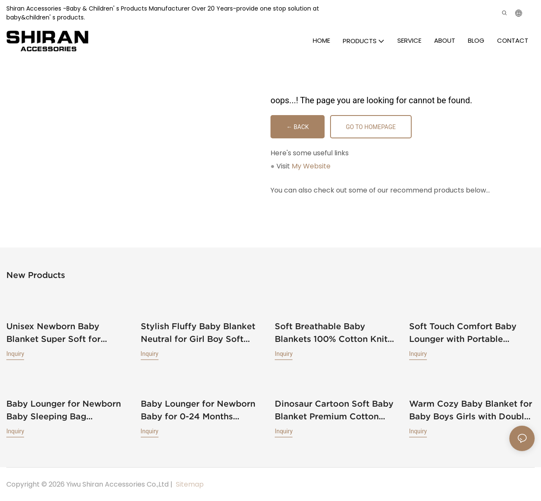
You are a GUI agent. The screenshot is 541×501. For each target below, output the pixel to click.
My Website (311, 166)
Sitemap (189, 483)
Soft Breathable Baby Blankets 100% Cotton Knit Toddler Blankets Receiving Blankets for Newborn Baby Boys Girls (333, 333)
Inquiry (15, 345)
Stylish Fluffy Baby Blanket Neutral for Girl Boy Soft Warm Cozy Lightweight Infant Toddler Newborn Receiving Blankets (198, 333)
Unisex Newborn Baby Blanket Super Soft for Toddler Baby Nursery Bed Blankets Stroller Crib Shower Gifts (68, 325)
